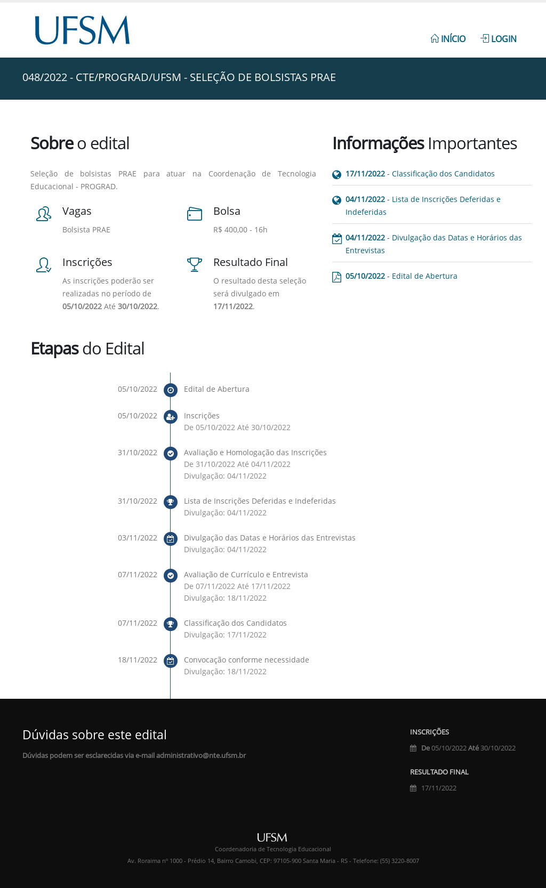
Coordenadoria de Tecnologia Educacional (273, 849)
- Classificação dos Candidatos (420, 173)
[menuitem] (447, 33)
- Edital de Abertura (401, 276)
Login (498, 39)
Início (447, 39)
